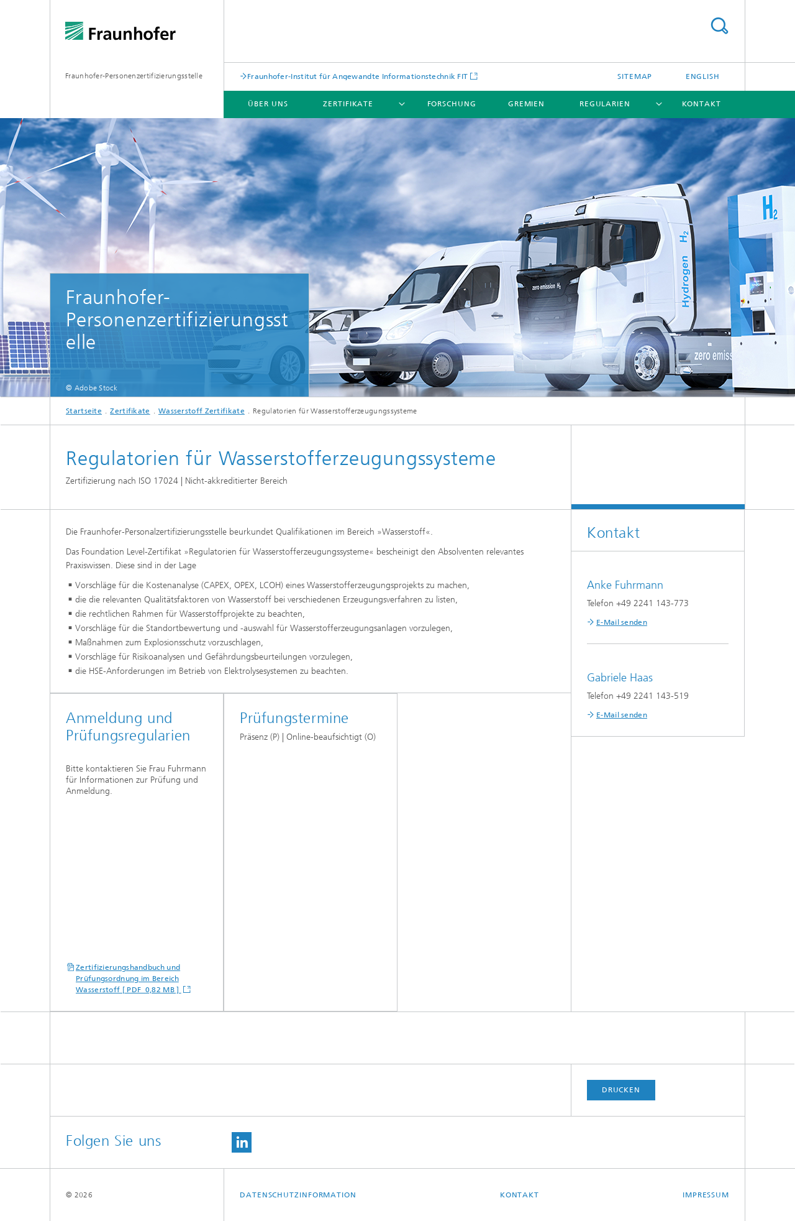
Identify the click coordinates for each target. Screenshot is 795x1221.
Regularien (604, 103)
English (703, 76)
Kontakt (701, 103)
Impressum (706, 1195)
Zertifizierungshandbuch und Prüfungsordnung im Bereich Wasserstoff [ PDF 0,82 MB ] (128, 978)
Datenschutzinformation (298, 1195)
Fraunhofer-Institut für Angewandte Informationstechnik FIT (357, 76)
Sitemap (634, 76)
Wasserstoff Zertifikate (201, 411)
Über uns (268, 103)
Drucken (621, 1089)
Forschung (451, 103)
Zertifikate (348, 103)
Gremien (526, 103)
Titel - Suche (719, 26)
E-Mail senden (621, 622)
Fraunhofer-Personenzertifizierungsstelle (133, 75)
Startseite (84, 411)
